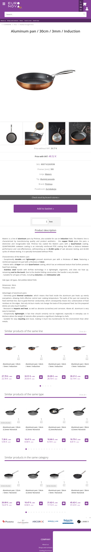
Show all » (82, 331)
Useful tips (36, 20)
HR (81, 5)
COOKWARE (7, 25)
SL (80, 2)
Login (85, 11)
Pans (15, 25)
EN (81, 7)
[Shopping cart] (84, 4)
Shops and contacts (12, 20)
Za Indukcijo (51, 189)
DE (81, 10)
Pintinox (48, 184)
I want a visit (28, 20)
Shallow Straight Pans (27, 25)
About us (3, 20)
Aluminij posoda (47, 179)
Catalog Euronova (45, 551)
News (21, 20)
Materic (48, 174)
